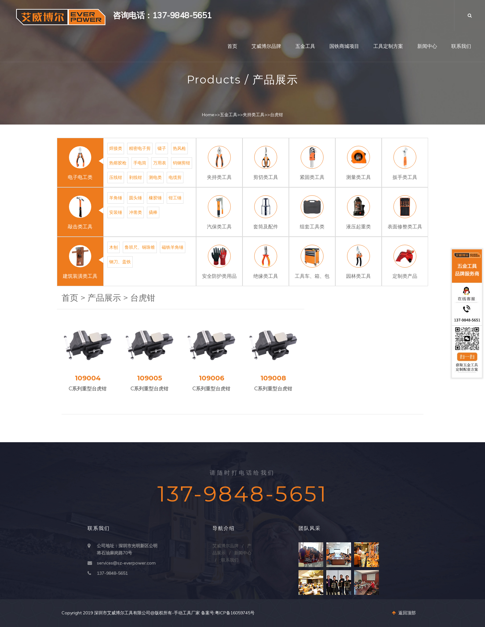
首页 (232, 46)
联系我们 (461, 46)
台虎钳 (276, 114)
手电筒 (139, 163)
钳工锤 (175, 198)
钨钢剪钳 (181, 163)
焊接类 (115, 148)
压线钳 (115, 177)
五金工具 (305, 46)
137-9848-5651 (112, 573)
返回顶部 (404, 613)
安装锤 (115, 212)
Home (208, 114)
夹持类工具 (253, 114)
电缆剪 (175, 177)
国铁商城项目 (344, 46)
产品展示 (104, 298)
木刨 (113, 247)
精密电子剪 (140, 148)
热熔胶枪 (118, 163)
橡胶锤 (155, 198)
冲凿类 (135, 212)
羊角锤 (115, 198)
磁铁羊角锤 (172, 247)
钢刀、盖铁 (120, 262)
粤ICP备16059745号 (235, 613)
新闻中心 (427, 46)
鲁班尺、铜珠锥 (140, 247)
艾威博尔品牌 (266, 46)
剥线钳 (135, 177)
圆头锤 (135, 198)
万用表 (159, 163)
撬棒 (153, 212)
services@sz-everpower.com (126, 563)
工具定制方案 (388, 46)
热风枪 (179, 148)
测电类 (155, 177)
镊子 (161, 148)
